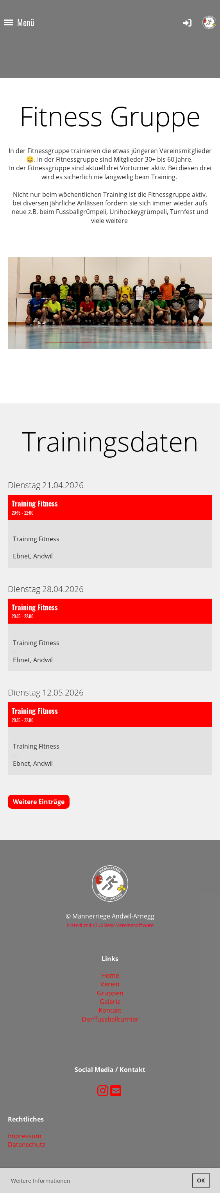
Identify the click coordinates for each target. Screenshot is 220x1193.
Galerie (110, 1001)
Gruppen (110, 993)
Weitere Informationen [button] (40, 1180)
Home (110, 975)
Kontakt (110, 1010)
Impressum (24, 1136)
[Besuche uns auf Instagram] (102, 1090)
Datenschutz (26, 1144)
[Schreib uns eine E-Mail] (115, 1090)
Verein (110, 984)
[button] (110, 531)
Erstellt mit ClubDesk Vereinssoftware (110, 925)
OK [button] (201, 1180)
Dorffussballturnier (110, 1019)
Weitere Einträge (38, 801)
